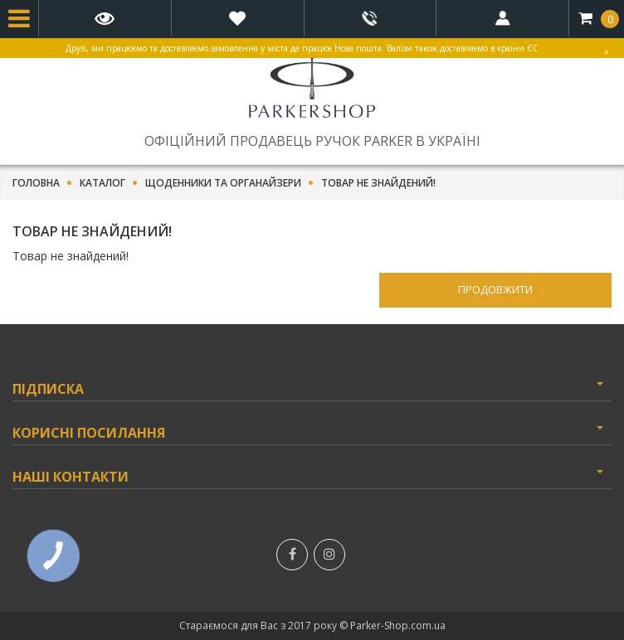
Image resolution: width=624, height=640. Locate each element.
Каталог (102, 183)
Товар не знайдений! (378, 183)
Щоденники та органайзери (223, 183)
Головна (36, 183)
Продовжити (495, 289)
